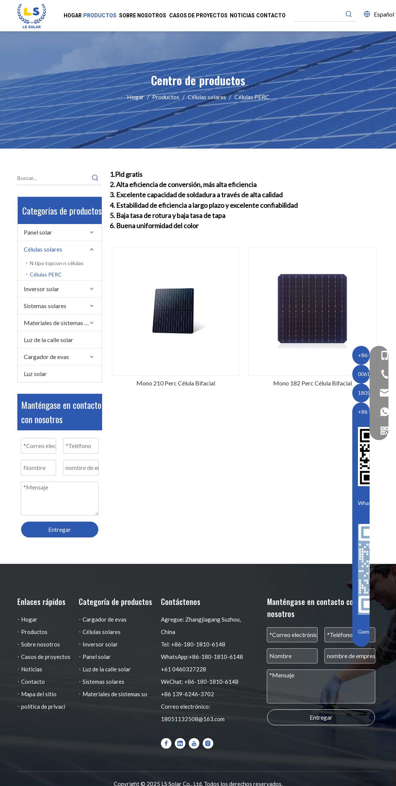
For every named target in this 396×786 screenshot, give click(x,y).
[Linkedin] (180, 743)
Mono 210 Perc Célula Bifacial (175, 383)
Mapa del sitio (39, 694)
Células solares (43, 249)
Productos (34, 631)
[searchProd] (318, 14)
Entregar (59, 529)
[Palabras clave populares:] (349, 14)
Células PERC (46, 274)
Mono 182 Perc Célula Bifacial (312, 383)
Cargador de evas (46, 356)
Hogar (29, 619)
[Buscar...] (53, 178)
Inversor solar (41, 288)
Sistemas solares (45, 305)
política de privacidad (47, 706)
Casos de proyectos (45, 656)
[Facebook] (166, 743)
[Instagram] (208, 743)
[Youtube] (194, 743)
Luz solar (35, 373)
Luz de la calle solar (48, 339)
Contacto (33, 681)
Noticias (31, 669)
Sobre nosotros (40, 644)
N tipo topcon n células (57, 263)
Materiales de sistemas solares (63, 322)
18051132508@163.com (193, 718)
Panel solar (38, 232)
